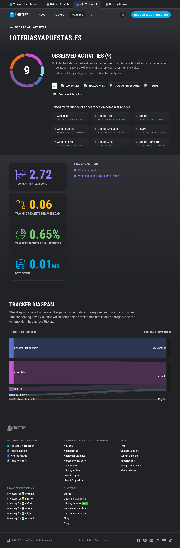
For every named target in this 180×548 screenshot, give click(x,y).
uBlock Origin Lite (74, 480)
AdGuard (69, 446)
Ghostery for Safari (19, 503)
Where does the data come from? (96, 175)
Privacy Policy (94, 540)
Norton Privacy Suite (75, 460)
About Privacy (128, 470)
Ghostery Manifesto (75, 498)
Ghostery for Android (20, 518)
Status (67, 493)
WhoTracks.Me (87, 4)
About (42, 14)
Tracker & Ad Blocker (24, 4)
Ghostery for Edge (19, 513)
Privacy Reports (76, 503)
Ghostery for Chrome (20, 493)
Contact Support (129, 450)
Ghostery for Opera (19, 508)
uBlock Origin (71, 475)
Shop (66, 518)
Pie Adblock (70, 465)
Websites (77, 14)
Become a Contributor (151, 15)
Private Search (58, 4)
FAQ (122, 446)
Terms (81, 540)
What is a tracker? (87, 170)
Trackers (58, 14)
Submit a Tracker (129, 455)
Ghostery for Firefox (20, 498)
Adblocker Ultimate (74, 455)
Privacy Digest (116, 4)
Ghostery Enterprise (75, 513)
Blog (66, 523)
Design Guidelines (130, 465)
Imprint (106, 540)
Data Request (128, 460)
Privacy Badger (72, 470)
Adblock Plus (71, 450)
